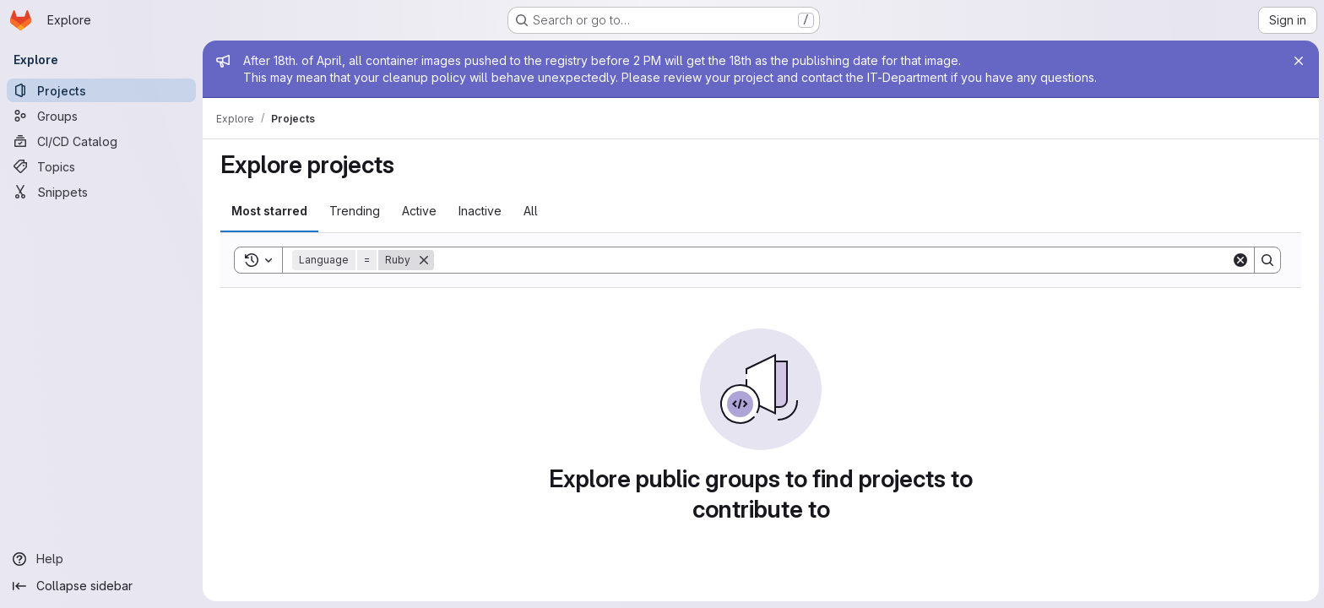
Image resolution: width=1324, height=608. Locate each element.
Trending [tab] (353, 211)
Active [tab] (418, 211)
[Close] (1297, 61)
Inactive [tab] (479, 211)
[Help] (101, 559)
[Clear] (1239, 260)
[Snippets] (101, 192)
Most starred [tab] (269, 211)
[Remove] (423, 260)
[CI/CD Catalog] (101, 141)
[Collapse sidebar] (101, 586)
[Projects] (101, 90)
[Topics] (101, 166)
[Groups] (101, 116)
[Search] (832, 260)
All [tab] (530, 211)
